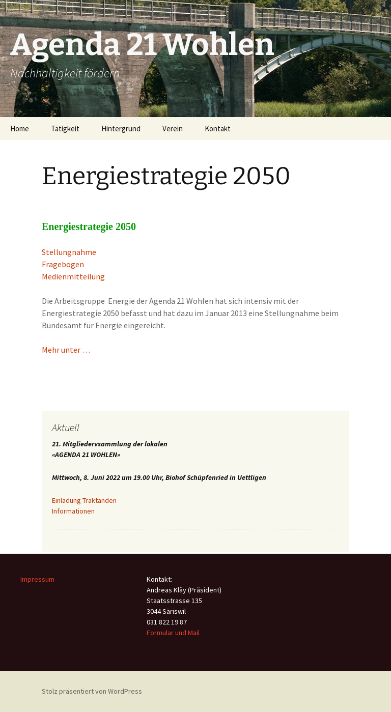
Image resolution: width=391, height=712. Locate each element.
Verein (172, 128)
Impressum (37, 579)
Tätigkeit (65, 128)
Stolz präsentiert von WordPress (92, 691)
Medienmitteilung (73, 276)
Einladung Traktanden (84, 500)
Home (19, 128)
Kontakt (218, 128)
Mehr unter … (66, 350)
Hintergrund (121, 128)
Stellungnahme (69, 252)
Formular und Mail (173, 632)
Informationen (73, 511)
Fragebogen (63, 264)
